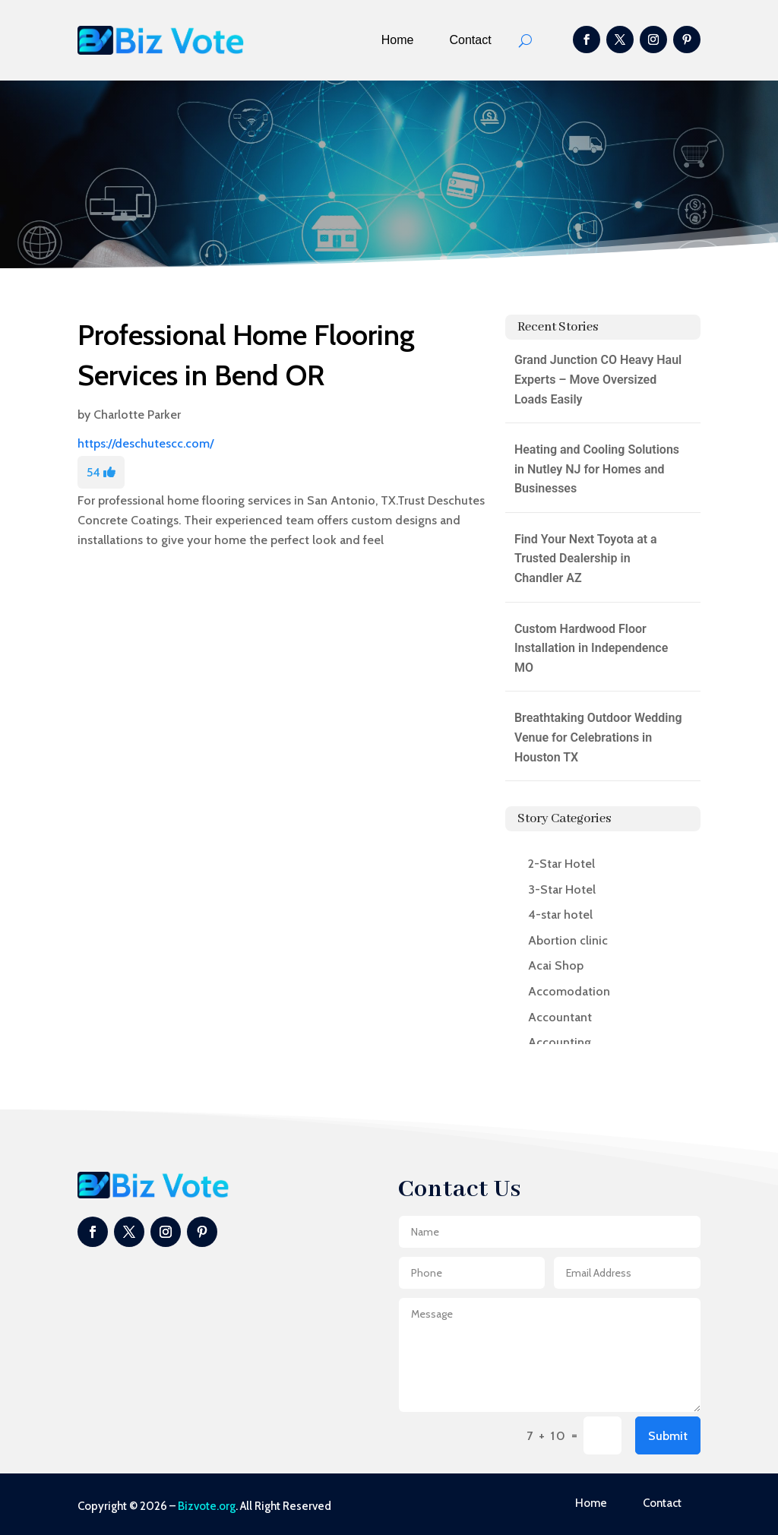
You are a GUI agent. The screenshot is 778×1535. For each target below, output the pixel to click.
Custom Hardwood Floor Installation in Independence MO (591, 648)
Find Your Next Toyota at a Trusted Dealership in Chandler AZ (585, 558)
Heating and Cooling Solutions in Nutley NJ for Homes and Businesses (596, 468)
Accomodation (569, 991)
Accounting (559, 1042)
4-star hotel (560, 914)
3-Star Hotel (562, 889)
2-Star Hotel (561, 863)
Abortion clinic (568, 940)
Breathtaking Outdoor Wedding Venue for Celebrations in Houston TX (598, 737)
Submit (668, 1436)
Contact (471, 39)
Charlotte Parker (137, 414)
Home (397, 39)
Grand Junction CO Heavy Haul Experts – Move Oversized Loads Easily (598, 379)
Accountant (560, 1017)
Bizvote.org (207, 1506)
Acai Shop (556, 965)
